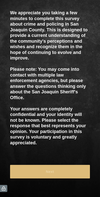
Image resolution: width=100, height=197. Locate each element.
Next (50, 171)
